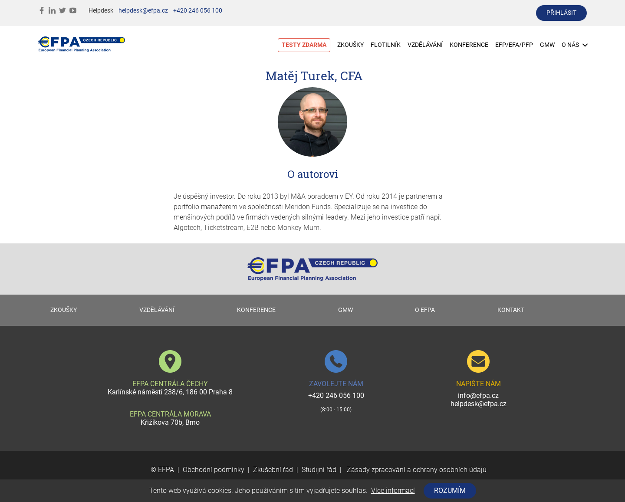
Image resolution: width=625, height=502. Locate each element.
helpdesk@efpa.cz (143, 10)
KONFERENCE (469, 45)
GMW (547, 45)
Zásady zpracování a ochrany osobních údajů (416, 470)
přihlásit (561, 12)
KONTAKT (510, 310)
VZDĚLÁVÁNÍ (425, 45)
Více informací (393, 490)
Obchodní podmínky (213, 470)
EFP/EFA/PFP (514, 45)
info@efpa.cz (478, 395)
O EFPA (425, 310)
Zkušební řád (273, 470)
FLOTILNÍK (386, 45)
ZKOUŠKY (350, 45)
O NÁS (575, 45)
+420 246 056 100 (197, 10)
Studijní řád (319, 470)
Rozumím (450, 490)
